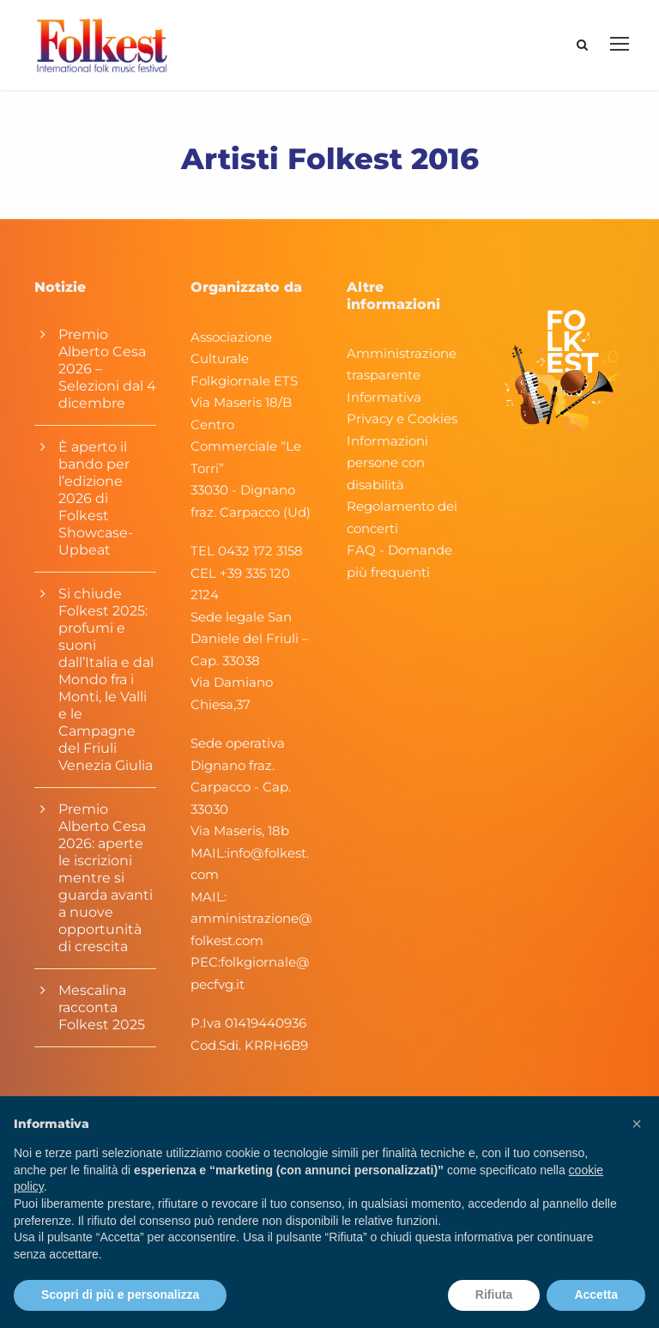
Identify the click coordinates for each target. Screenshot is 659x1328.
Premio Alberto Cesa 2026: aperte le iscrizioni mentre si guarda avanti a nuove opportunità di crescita (105, 878)
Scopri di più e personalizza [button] (120, 1294)
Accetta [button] (596, 1294)
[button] (636, 1123)
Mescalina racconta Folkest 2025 (101, 1007)
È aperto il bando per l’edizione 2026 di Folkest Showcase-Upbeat (95, 498)
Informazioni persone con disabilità (387, 463)
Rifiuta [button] (494, 1294)
